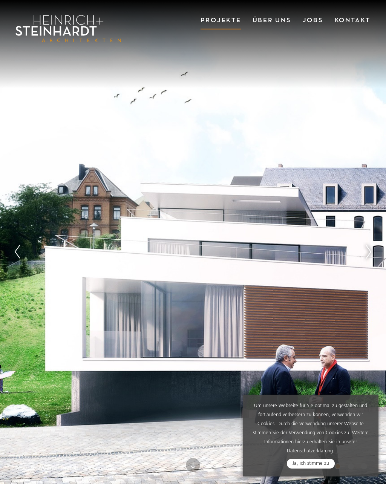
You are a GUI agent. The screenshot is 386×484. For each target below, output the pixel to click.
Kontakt (353, 20)
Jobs (313, 20)
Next (369, 252)
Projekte (221, 20)
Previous (17, 252)
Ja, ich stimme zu (311, 463)
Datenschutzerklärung (310, 451)
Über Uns (272, 20)
